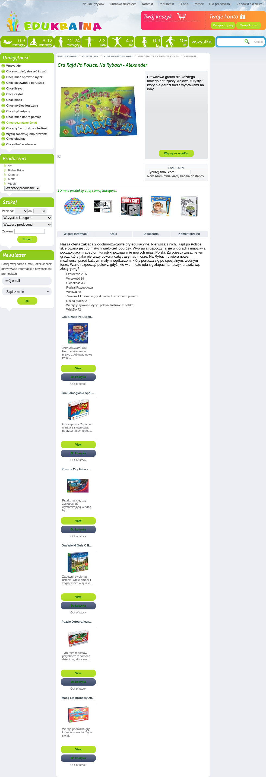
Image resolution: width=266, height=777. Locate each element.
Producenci (14, 159)
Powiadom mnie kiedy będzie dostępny (175, 176)
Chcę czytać (15, 94)
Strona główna (66, 55)
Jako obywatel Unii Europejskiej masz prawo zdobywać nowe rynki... (77, 352)
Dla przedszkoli (220, 4)
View (78, 368)
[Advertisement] (176, 120)
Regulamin (166, 4)
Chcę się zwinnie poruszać (25, 82)
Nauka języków (93, 4)
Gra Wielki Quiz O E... (77, 545)
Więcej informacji (76, 233)
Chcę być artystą (18, 111)
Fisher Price (16, 170)
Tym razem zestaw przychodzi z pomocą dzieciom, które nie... (76, 656)
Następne (206, 206)
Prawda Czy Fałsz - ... (76, 469)
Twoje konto (248, 25)
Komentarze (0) (189, 233)
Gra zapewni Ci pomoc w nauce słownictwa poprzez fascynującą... (77, 427)
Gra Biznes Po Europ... (77, 316)
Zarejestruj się (223, 25)
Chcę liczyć (14, 88)
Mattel (12, 179)
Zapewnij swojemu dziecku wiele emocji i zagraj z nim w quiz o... (77, 580)
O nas (183, 4)
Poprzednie (58, 206)
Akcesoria (151, 233)
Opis (113, 233)
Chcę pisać (14, 99)
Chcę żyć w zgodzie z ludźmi (26, 128)
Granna (13, 174)
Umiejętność (15, 58)
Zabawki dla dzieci (250, 4)
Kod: (171, 168)
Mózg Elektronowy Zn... (78, 697)
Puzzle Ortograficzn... (77, 621)
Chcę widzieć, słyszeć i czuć (26, 71)
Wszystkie (13, 65)
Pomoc (199, 4)
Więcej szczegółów (176, 153)
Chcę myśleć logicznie (22, 105)
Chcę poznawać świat (21, 122)
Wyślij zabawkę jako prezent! (26, 134)
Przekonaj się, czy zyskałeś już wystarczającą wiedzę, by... (77, 505)
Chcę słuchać (16, 138)
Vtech (12, 183)
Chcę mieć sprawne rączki (24, 77)
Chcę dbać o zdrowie (21, 144)
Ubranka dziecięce (123, 4)
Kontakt (147, 4)
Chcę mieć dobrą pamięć (24, 117)
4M (10, 165)
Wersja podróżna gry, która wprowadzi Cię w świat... (77, 732)
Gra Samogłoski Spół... (78, 393)
